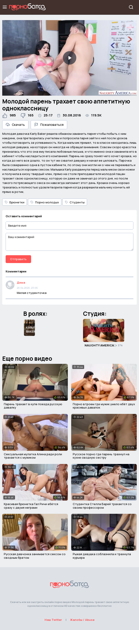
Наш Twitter (53, 620)
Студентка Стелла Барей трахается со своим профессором (102, 506)
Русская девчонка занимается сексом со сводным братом (35, 556)
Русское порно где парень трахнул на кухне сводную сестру (101, 456)
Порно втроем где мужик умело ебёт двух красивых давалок (104, 406)
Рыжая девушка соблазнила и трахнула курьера (102, 556)
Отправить (18, 259)
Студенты (75, 202)
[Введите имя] (69, 225)
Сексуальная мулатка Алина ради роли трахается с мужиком (33, 456)
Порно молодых (44, 202)
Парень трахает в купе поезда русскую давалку (33, 406)
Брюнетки (14, 202)
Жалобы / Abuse (82, 620)
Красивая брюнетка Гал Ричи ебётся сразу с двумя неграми (31, 506)
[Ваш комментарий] (69, 242)
